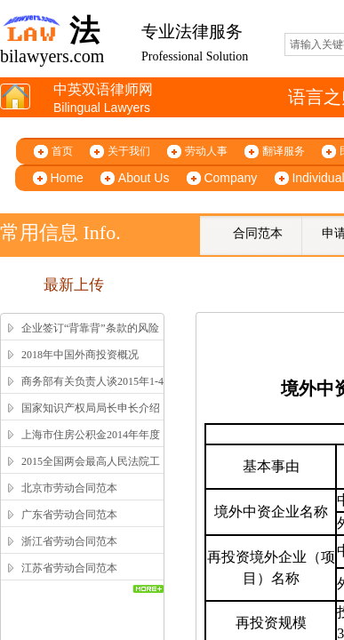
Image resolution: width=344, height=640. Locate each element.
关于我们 (129, 151)
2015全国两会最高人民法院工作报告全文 (90, 473)
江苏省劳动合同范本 (69, 568)
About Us (144, 178)
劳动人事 (206, 151)
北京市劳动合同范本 (69, 488)
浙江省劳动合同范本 (69, 541)
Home (67, 178)
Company (230, 178)
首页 (62, 151)
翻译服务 (283, 151)
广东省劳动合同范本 (69, 514)
